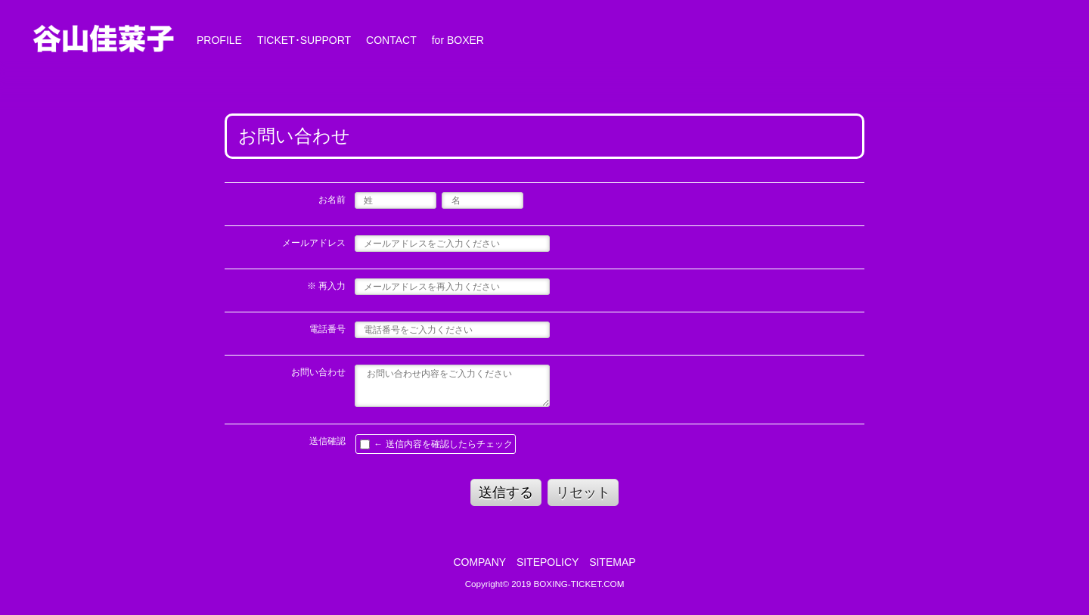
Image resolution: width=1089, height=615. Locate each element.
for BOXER (458, 40)
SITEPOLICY (548, 562)
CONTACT (391, 40)
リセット (583, 492)
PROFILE (219, 40)
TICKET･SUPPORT (304, 40)
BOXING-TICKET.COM (579, 584)
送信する (506, 492)
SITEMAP (612, 562)
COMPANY (479, 562)
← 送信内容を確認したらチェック (436, 444)
